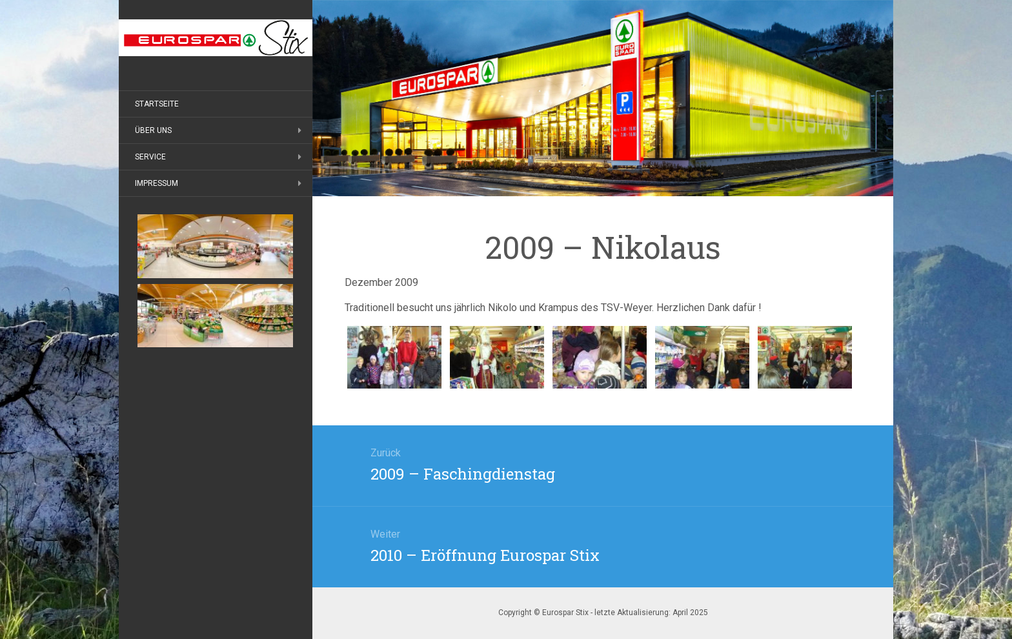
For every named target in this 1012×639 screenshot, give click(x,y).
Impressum (156, 183)
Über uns (153, 130)
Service (150, 156)
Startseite (157, 103)
